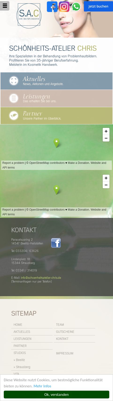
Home (18, 324)
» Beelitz (19, 360)
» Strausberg (22, 367)
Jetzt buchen (98, 6)
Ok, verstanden (56, 394)
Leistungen (36, 96)
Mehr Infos (42, 386)
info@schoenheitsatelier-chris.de (41, 277)
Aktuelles (34, 79)
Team (60, 324)
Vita (16, 374)
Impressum (64, 353)
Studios (20, 353)
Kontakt (62, 339)
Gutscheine (65, 332)
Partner (32, 113)
